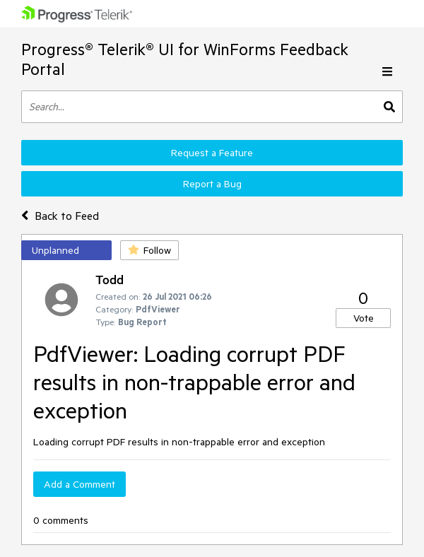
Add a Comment (79, 484)
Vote (363, 318)
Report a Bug (212, 183)
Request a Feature (212, 152)
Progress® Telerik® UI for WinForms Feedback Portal (184, 59)
